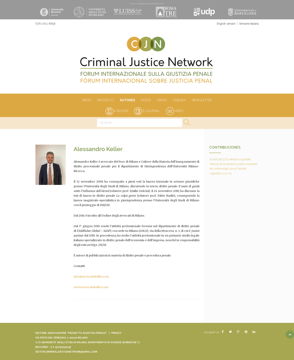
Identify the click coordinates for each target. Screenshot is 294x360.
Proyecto (105, 100)
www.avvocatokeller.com (91, 287)
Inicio (86, 100)
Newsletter (202, 100)
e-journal (147, 111)
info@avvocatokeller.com (91, 276)
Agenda (179, 100)
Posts (146, 100)
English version (226, 23)
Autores (127, 100)
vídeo (175, 111)
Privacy (116, 333)
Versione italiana (249, 23)
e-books (117, 111)
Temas (162, 100)
